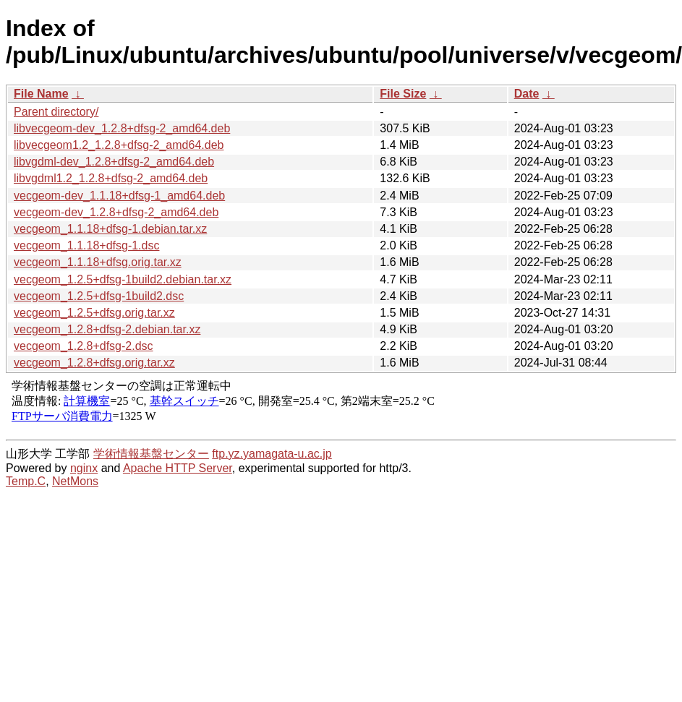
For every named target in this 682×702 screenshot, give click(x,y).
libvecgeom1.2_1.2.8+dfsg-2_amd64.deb (118, 145)
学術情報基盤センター (151, 454)
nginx (84, 468)
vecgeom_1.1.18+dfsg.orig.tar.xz (98, 262)
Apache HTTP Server (177, 468)
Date (527, 93)
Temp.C (26, 481)
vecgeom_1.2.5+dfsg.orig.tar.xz (94, 313)
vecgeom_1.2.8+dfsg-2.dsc (83, 346)
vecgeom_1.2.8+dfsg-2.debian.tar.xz (107, 329)
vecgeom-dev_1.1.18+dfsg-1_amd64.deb (119, 195)
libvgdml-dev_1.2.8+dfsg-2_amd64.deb (114, 161)
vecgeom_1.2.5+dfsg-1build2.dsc (99, 296)
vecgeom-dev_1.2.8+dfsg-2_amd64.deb (116, 212)
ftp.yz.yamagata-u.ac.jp (271, 454)
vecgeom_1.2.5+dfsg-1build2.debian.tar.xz (122, 279)
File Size (403, 93)
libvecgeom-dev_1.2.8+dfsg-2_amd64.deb (122, 128)
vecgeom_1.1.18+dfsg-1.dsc (86, 245)
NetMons (75, 481)
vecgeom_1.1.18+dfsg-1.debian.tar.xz (110, 229)
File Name (41, 93)
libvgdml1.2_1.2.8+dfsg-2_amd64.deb (111, 178)
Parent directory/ (56, 112)
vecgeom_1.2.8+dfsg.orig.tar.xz (94, 362)
